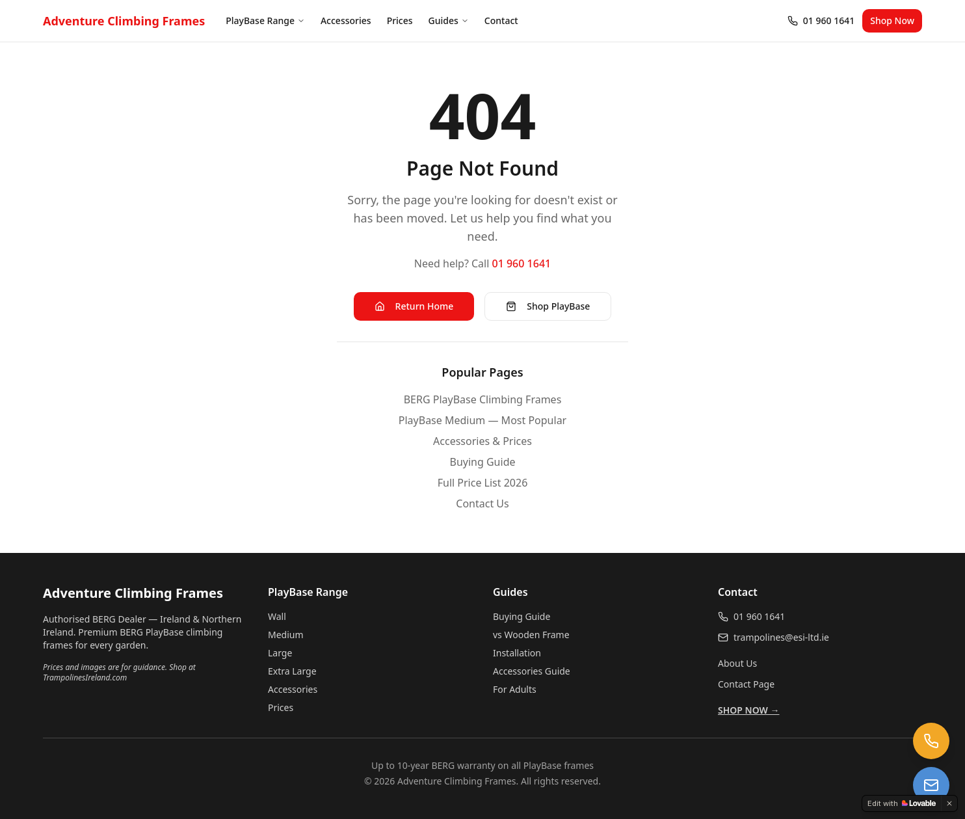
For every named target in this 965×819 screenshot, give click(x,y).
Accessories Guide (531, 671)
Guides (449, 20)
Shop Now (892, 20)
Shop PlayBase (548, 306)
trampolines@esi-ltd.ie (781, 637)
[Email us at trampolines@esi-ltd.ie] (931, 785)
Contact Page (746, 684)
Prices (400, 20)
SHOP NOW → (749, 710)
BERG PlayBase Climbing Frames (483, 399)
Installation (517, 653)
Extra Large (292, 671)
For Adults (514, 689)
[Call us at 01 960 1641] (931, 741)
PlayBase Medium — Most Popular (482, 420)
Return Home (414, 306)
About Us (737, 663)
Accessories (346, 20)
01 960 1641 (521, 263)
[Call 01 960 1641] (820, 20)
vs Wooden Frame (531, 634)
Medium (286, 634)
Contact (501, 20)
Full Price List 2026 (483, 483)
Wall (277, 616)
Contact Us (482, 503)
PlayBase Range (265, 20)
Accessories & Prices (482, 441)
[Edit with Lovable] (901, 803)
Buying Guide (483, 462)
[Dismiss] (949, 803)
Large (280, 653)
